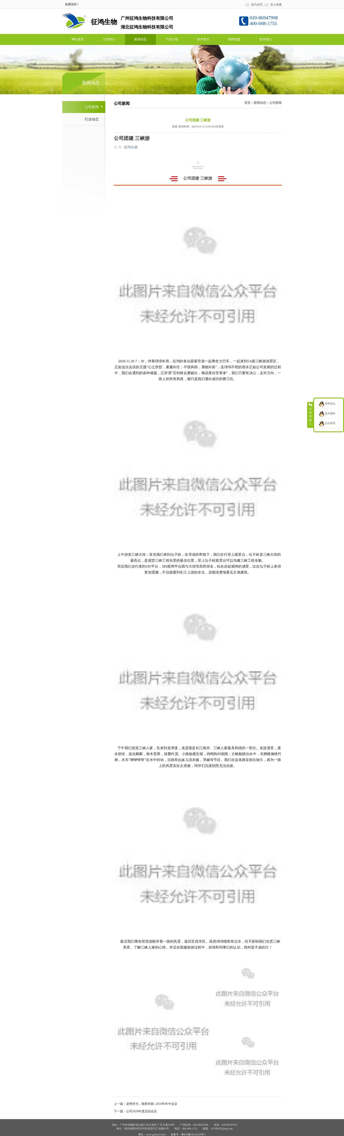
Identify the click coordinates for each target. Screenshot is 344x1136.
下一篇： (120, 1111)
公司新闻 (275, 102)
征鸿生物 (131, 147)
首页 (247, 102)
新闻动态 (260, 102)
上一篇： (120, 1104)
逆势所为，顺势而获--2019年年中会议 (151, 1104)
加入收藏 (276, 4)
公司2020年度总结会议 (141, 1111)
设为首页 (257, 4)
